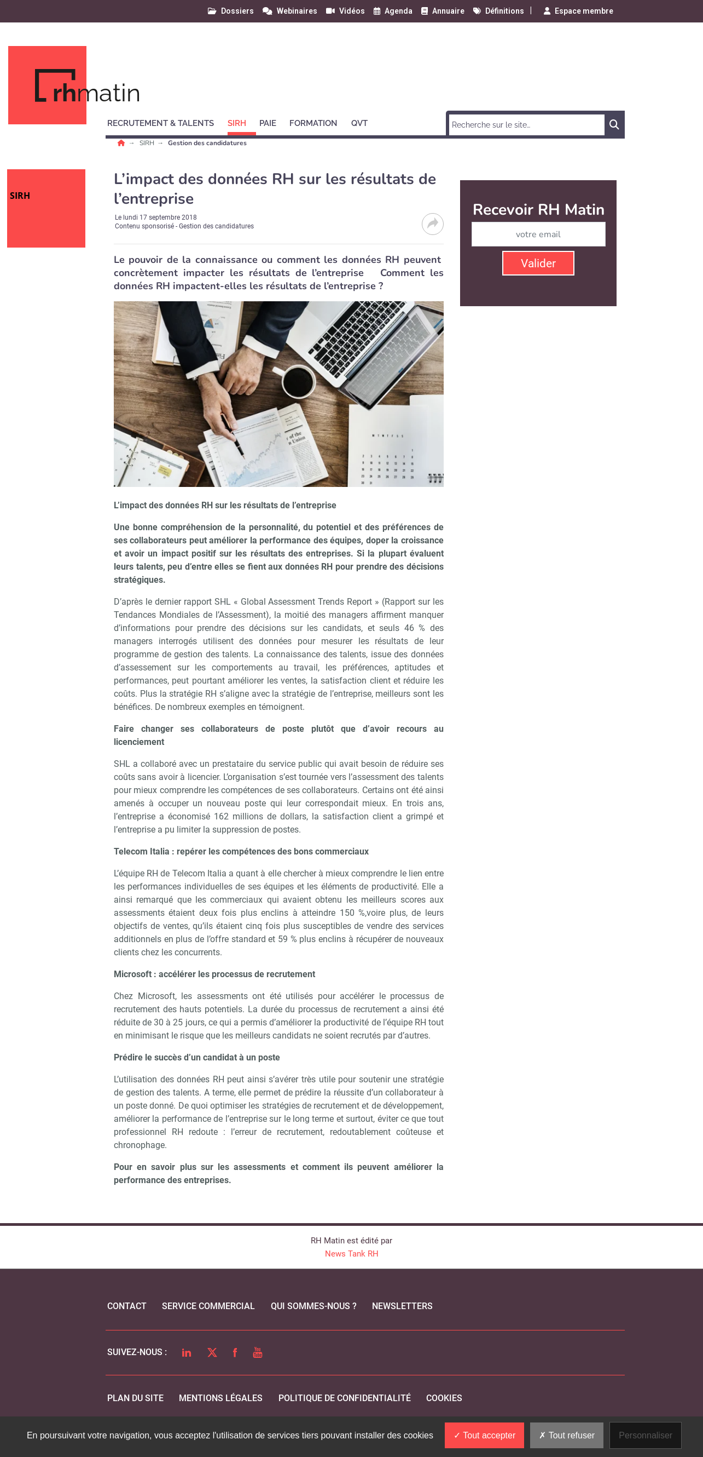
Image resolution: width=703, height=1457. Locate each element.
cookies (444, 1398)
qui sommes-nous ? (314, 1306)
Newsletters (402, 1306)
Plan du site (135, 1398)
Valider (538, 263)
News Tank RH (352, 1254)
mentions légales (221, 1398)
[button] (165, 121)
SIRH (148, 143)
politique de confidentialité (344, 1398)
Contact (127, 1306)
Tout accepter (484, 1435)
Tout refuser (567, 1435)
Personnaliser (645, 1435)
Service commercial (208, 1306)
